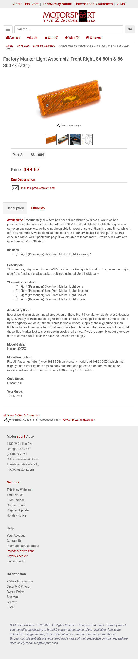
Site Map (13, 596)
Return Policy (15, 591)
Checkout (94, 37)
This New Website (19, 489)
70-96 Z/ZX (23, 45)
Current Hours (16, 505)
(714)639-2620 (17, 454)
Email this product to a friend (37, 188)
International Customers (94, 4)
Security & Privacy (19, 586)
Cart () (51, 37)
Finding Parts (16, 561)
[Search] (68, 29)
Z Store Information (20, 581)
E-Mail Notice (16, 500)
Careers (12, 602)
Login (32, 37)
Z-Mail (121, 4)
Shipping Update (18, 510)
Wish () (72, 37)
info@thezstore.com (20, 469)
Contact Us (14, 540)
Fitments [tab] (38, 208)
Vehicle (13, 37)
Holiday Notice (16, 515)
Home (9, 45)
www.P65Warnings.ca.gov (79, 419)
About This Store (26, 4)
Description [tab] (15, 208)
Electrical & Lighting (44, 45)
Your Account (16, 535)
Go (130, 29)
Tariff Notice (15, 495)
